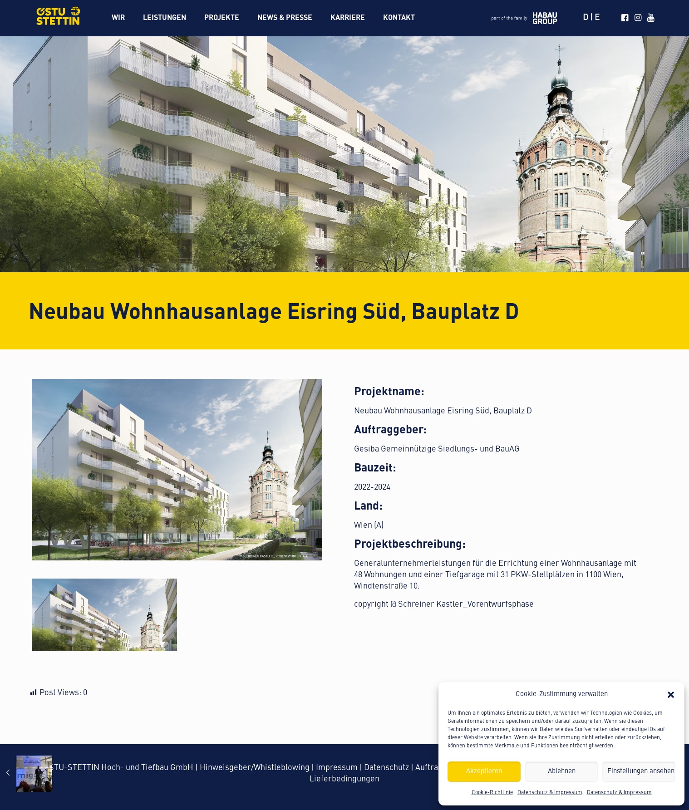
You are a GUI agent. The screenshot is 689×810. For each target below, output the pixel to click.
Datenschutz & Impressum (549, 792)
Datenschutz (386, 768)
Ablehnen (562, 771)
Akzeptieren (484, 771)
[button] (670, 694)
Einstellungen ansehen (640, 771)
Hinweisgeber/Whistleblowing (255, 768)
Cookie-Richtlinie (492, 792)
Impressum (337, 768)
